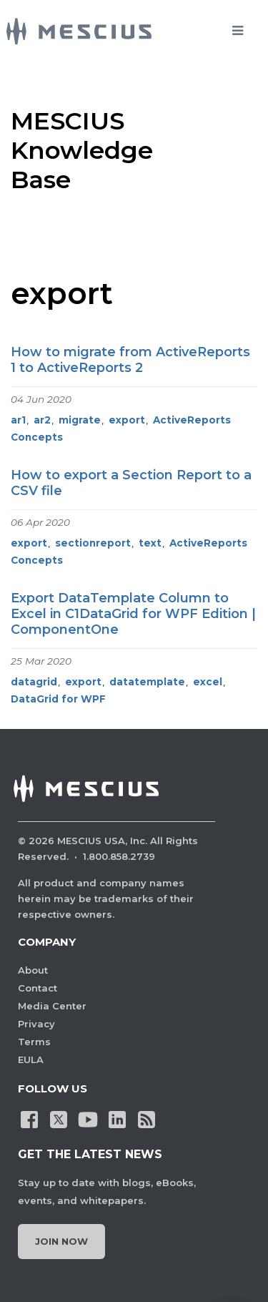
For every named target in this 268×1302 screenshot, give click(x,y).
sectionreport (93, 543)
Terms (34, 1041)
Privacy (36, 1023)
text (150, 543)
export (127, 420)
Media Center (52, 1006)
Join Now (61, 1241)
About (33, 970)
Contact (37, 988)
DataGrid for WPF (58, 699)
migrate (80, 420)
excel (207, 681)
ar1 (18, 420)
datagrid (34, 681)
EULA (31, 1059)
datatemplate (147, 681)
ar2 (42, 420)
